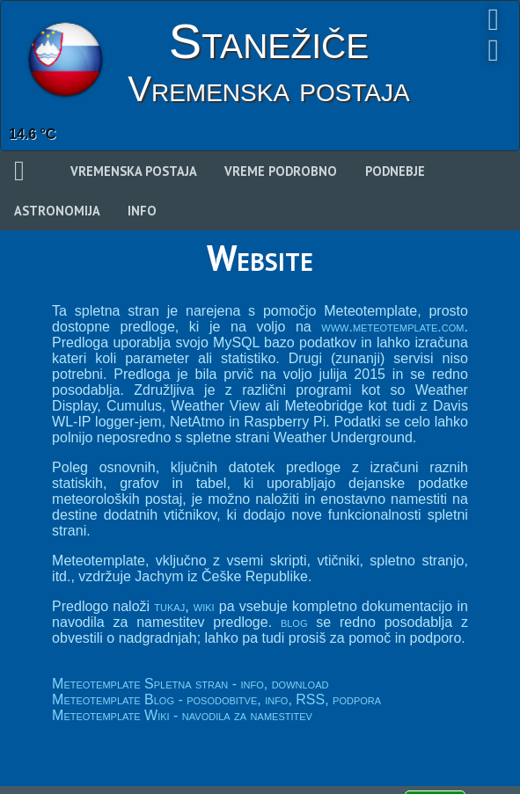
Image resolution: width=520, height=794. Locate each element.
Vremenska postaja (133, 171)
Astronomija (57, 210)
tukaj (169, 606)
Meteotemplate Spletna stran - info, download (190, 683)
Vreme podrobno (280, 171)
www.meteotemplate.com (392, 326)
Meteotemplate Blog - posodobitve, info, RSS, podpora (216, 699)
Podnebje (395, 171)
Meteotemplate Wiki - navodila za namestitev (182, 715)
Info (142, 210)
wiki (204, 606)
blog (294, 622)
